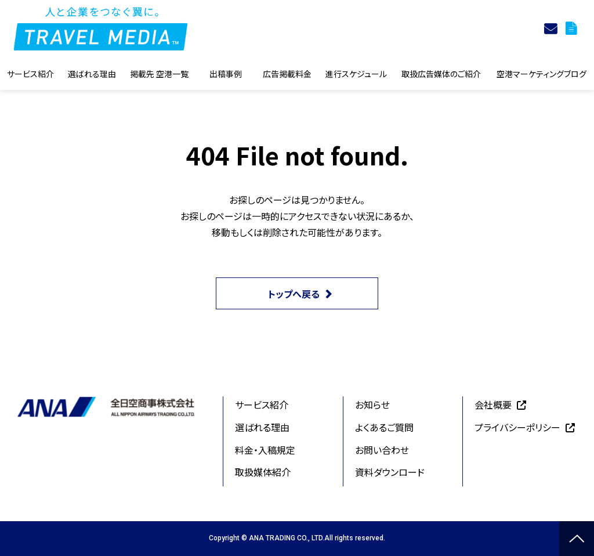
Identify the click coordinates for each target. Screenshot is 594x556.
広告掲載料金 (287, 74)
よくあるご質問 (384, 427)
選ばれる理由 (92, 74)
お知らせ (372, 404)
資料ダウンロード (572, 28)
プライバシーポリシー (517, 427)
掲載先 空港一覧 (159, 74)
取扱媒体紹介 (263, 472)
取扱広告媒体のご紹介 (441, 74)
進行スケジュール (356, 74)
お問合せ (552, 28)
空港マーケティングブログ (541, 74)
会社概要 (493, 404)
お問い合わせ (382, 450)
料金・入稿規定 (265, 450)
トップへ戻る (294, 294)
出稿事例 (225, 74)
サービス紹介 (30, 74)
